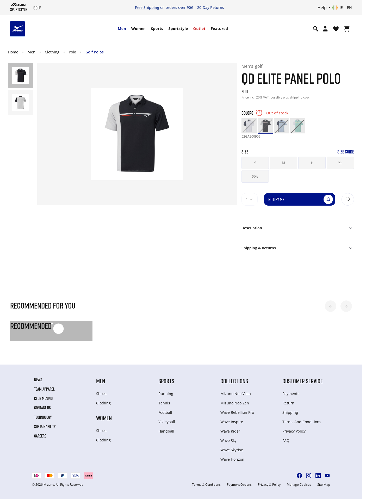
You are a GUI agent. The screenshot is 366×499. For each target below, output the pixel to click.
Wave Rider (230, 431)
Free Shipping (147, 7)
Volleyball (166, 421)
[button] (330, 306)
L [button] (312, 162)
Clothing (52, 52)
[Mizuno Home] (18, 7)
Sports (157, 28)
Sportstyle (178, 28)
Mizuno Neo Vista (235, 393)
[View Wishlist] (336, 28)
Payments (290, 393)
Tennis (164, 403)
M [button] (283, 162)
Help (322, 7)
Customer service (302, 381)
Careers (40, 436)
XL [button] (340, 162)
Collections (234, 381)
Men (122, 28)
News (38, 379)
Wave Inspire (231, 421)
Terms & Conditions (206, 484)
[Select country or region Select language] (342, 7)
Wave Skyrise (231, 449)
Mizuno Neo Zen (234, 403)
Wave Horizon (232, 459)
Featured (219, 28)
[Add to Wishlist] (348, 199)
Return (288, 403)
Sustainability (45, 426)
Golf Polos (94, 52)
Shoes (101, 393)
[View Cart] (346, 28)
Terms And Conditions (301, 421)
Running (165, 393)
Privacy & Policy (269, 484)
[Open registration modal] (325, 28)
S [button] (255, 162)
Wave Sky (228, 440)
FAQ (285, 440)
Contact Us (42, 407)
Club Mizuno (43, 398)
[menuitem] (122, 28)
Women (138, 28)
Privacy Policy (294, 431)
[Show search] (315, 28)
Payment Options (239, 484)
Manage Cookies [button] (299, 484)
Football (165, 412)
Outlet (199, 28)
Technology (43, 417)
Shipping (290, 412)
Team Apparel (44, 389)
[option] (249, 125)
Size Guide (345, 152)
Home (13, 52)
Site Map (323, 484)
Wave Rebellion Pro (237, 412)
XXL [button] (255, 176)
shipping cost (299, 97)
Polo (72, 52)
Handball (166, 431)
